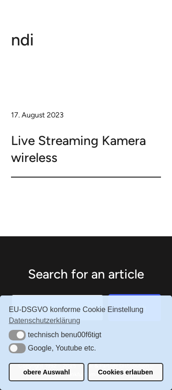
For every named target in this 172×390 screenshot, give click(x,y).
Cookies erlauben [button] (125, 372)
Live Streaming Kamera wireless (78, 149)
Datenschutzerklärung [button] (44, 320)
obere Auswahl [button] (46, 372)
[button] (17, 335)
